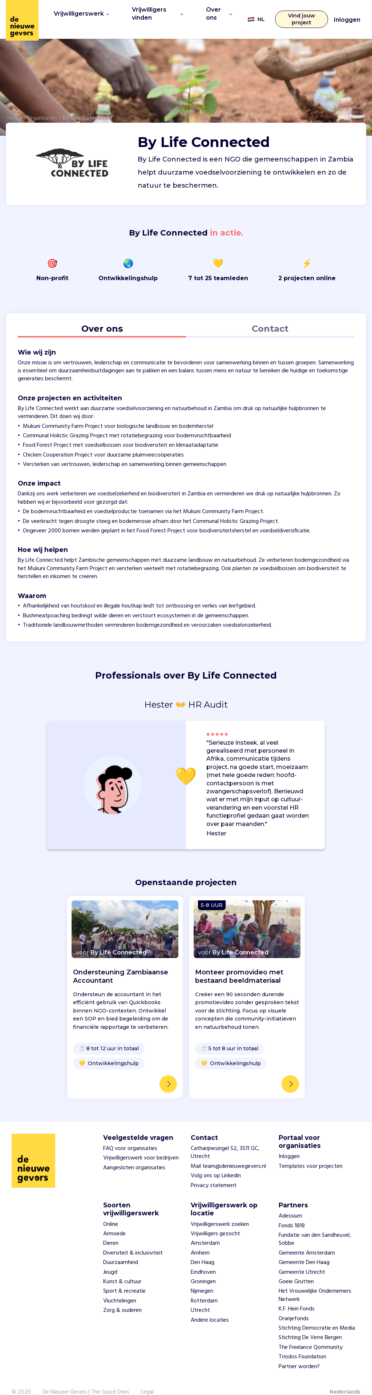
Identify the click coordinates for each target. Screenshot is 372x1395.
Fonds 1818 (292, 1213)
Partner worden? (299, 1353)
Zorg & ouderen (122, 1297)
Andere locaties (210, 1307)
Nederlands (344, 1379)
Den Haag (202, 1250)
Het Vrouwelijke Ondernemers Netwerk (315, 1282)
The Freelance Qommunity (311, 1334)
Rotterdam (204, 1288)
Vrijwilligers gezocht (215, 1221)
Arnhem (200, 1240)
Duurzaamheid (120, 1250)
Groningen (203, 1269)
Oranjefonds (294, 1305)
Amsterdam (205, 1230)
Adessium (290, 1203)
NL (252, 13)
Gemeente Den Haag (304, 1250)
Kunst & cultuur (122, 1269)
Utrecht (200, 1297)
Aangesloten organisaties (134, 1154)
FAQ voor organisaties (130, 1136)
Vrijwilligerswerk (79, 12)
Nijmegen (202, 1278)
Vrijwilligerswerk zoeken (220, 1211)
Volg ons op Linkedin (216, 1163)
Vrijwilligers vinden (152, 13)
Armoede (114, 1221)
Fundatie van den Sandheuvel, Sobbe (315, 1226)
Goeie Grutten (296, 1269)
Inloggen (347, 13)
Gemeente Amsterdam (307, 1240)
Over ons (214, 13)
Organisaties (42, 105)
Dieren (110, 1230)
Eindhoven (203, 1259)
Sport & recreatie (124, 1278)
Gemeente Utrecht (302, 1259)
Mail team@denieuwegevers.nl (228, 1153)
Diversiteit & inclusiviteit (133, 1240)
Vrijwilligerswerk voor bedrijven (141, 1145)
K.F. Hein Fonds (297, 1296)
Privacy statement (213, 1172)
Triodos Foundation (302, 1344)
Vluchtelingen (119, 1288)
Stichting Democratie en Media (317, 1315)
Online (110, 1211)
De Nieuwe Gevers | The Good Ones (86, 1379)
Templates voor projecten (311, 1153)
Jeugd (110, 1259)
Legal (147, 1379)
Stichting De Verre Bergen (310, 1325)
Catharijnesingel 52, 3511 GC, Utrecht (225, 1140)
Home (14, 105)
